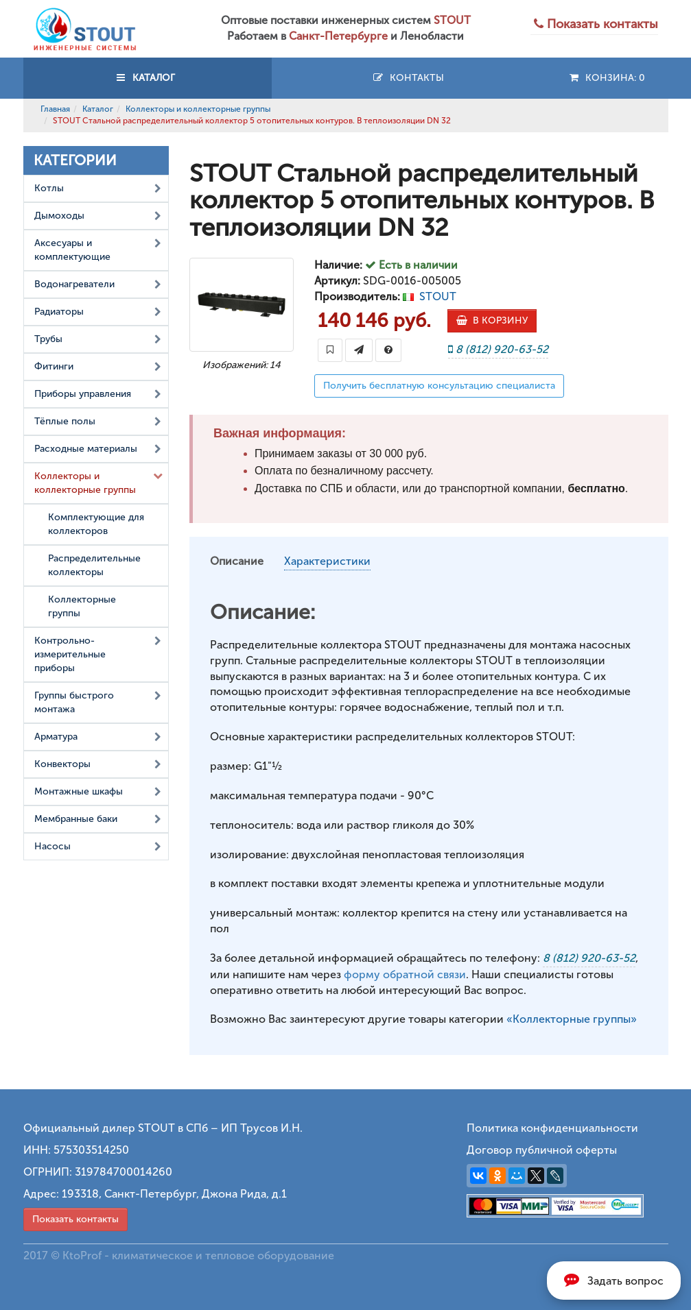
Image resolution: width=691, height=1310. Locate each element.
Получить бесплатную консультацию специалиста (439, 385)
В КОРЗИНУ (492, 320)
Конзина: (606, 78)
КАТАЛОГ (147, 78)
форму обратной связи (405, 974)
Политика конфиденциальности (552, 1128)
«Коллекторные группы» (571, 1019)
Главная (55, 109)
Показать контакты (75, 1219)
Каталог (97, 109)
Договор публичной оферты (542, 1149)
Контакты (408, 78)
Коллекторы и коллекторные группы (198, 109)
